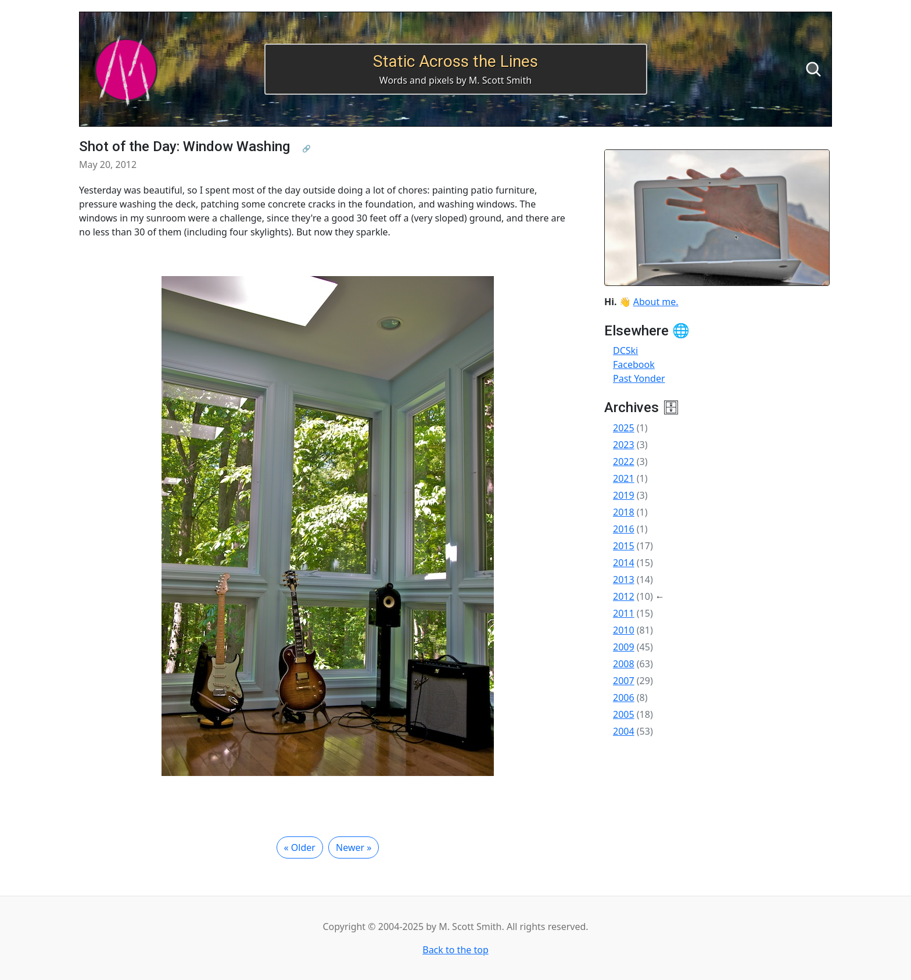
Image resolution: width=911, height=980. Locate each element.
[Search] (813, 69)
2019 (623, 495)
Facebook (634, 364)
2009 (623, 647)
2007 (623, 680)
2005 (623, 714)
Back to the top (455, 949)
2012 (623, 596)
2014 (623, 562)
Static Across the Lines (455, 61)
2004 (623, 731)
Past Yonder (639, 378)
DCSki (625, 350)
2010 (623, 630)
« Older (299, 847)
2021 (623, 478)
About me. (656, 301)
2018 (623, 512)
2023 (623, 444)
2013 (623, 579)
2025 (623, 427)
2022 (623, 461)
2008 (623, 663)
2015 (623, 545)
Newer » (353, 847)
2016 (623, 529)
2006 (623, 697)
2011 (623, 613)
